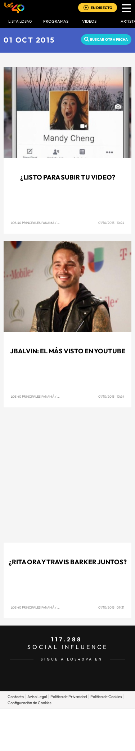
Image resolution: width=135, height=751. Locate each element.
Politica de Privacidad (68, 696)
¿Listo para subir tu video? (67, 177)
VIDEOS (89, 21)
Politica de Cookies (106, 696)
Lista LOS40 (20, 21)
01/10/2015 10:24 (111, 223)
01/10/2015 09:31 (111, 607)
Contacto (16, 696)
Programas (55, 21)
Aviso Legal (37, 696)
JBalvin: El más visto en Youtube (67, 351)
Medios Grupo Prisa (68, 742)
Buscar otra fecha (109, 39)
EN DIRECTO (101, 7)
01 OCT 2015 (29, 39)
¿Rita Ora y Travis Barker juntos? (68, 562)
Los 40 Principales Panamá (32, 223)
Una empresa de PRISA (68, 724)
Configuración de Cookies (29, 702)
